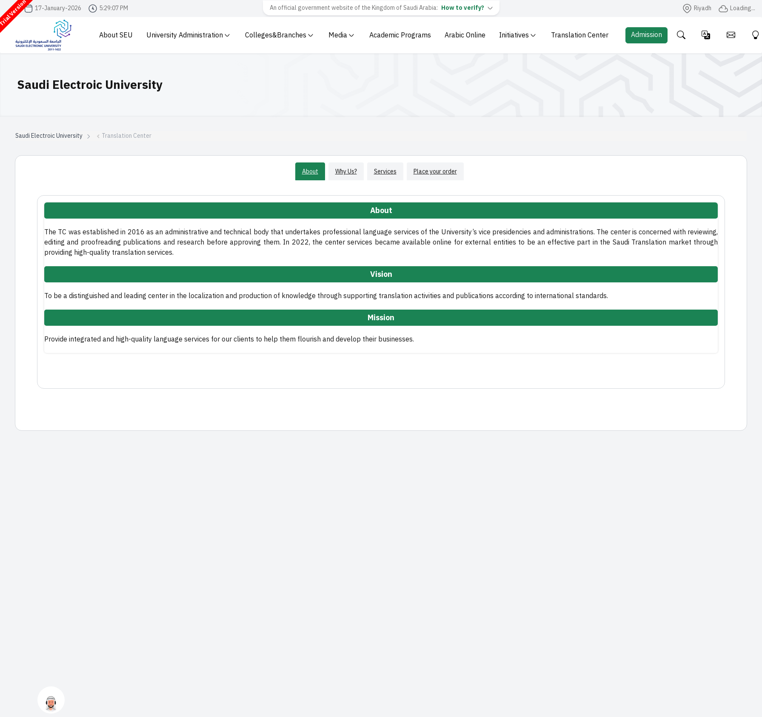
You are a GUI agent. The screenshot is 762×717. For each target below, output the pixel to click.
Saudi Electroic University (49, 135)
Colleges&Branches (279, 35)
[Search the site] (681, 35)
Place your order (435, 171)
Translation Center (579, 35)
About (310, 171)
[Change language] (706, 35)
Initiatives (517, 35)
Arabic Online (465, 35)
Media (341, 35)
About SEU (116, 35)
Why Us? (346, 171)
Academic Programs (400, 35)
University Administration (188, 35)
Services (385, 171)
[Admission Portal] (646, 35)
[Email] (730, 35)
